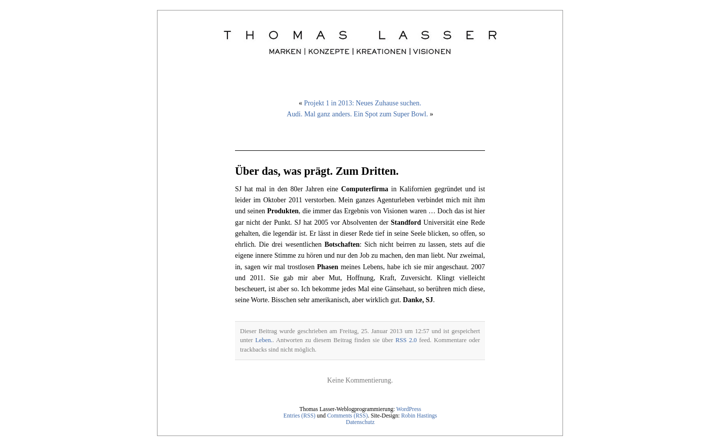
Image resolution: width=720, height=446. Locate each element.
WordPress (408, 409)
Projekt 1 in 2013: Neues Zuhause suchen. (362, 103)
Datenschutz (360, 422)
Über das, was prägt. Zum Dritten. (316, 171)
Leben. (263, 340)
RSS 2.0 (406, 340)
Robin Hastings (419, 416)
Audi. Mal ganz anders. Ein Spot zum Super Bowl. (357, 114)
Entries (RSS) (300, 416)
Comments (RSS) (347, 416)
